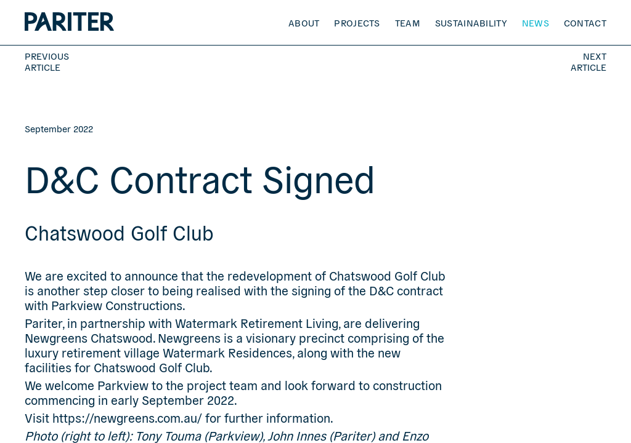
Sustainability (471, 22)
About (304, 22)
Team (407, 22)
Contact (585, 22)
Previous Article (47, 61)
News (535, 22)
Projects (357, 22)
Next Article (588, 61)
